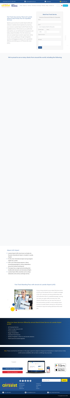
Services (29, 5)
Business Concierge (36, 5)
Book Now (65, 5)
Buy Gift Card (63, 1)
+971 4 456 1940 (7, 392)
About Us (21, 386)
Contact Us (51, 5)
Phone (48, 29)
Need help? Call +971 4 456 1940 (9, 1)
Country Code (40, 29)
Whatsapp (48, 1)
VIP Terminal (21, 385)
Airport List (21, 388)
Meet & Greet (22, 383)
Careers (37, 388)
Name (39, 19)
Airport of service (41, 34)
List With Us (38, 385)
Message (40, 39)
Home (21, 5)
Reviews (43, 5)
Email (39, 24)
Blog (47, 5)
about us (25, 5)
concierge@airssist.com (30, 1)
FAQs (37, 386)
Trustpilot (14, 362)
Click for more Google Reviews (12, 368)
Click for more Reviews (12, 372)
